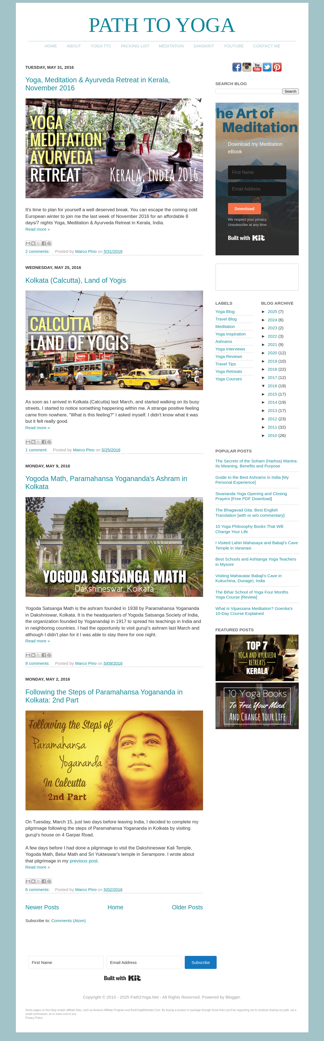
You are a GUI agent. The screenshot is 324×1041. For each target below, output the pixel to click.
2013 (273, 410)
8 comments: (38, 663)
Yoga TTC (101, 46)
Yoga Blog (225, 311)
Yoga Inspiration (231, 334)
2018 (273, 369)
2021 (273, 344)
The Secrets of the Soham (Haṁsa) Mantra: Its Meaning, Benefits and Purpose (257, 463)
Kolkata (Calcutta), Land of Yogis (76, 280)
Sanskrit (203, 46)
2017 (273, 377)
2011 (273, 427)
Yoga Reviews (229, 356)
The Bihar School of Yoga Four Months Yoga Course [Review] (252, 594)
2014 (273, 402)
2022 (273, 336)
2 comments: (38, 251)
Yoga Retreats (229, 371)
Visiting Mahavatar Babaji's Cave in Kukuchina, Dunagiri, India (249, 578)
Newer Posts (42, 907)
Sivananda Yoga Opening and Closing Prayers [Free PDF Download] (251, 496)
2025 (273, 311)
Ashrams (224, 341)
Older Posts (187, 907)
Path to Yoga (161, 24)
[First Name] (257, 172)
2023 (273, 327)
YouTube (234, 46)
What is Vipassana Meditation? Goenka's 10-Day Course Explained (254, 611)
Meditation (171, 46)
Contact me (266, 46)
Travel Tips (226, 364)
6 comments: (38, 889)
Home (51, 46)
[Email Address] (257, 189)
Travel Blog (226, 319)
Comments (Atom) (68, 920)
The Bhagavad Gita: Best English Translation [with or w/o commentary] (250, 512)
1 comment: (37, 449)
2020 (273, 352)
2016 (273, 385)
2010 (273, 435)
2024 (273, 319)
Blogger (233, 997)
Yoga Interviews (230, 349)
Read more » (38, 229)
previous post (83, 861)
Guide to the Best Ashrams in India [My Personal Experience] (252, 480)
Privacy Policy (34, 1017)
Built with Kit (246, 238)
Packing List (135, 46)
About (74, 46)
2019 (273, 361)
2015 (273, 394)
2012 (273, 418)
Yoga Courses (229, 378)
